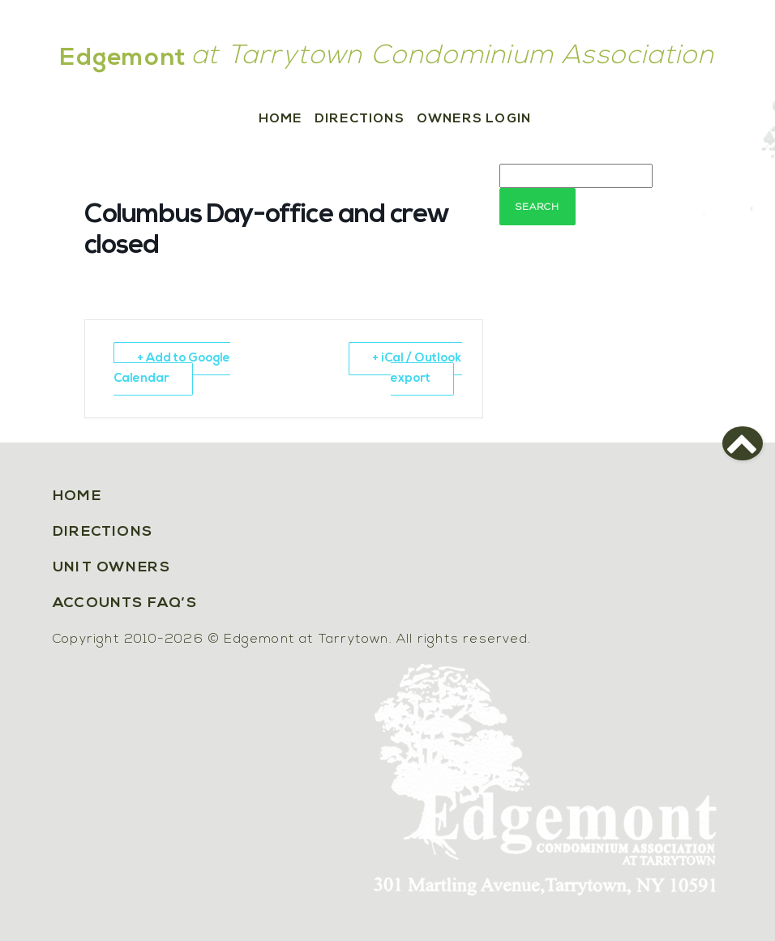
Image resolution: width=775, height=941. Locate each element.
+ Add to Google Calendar (171, 369)
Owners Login (474, 119)
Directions (360, 119)
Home (280, 119)
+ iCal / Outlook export (417, 369)
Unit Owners (111, 567)
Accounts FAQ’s (125, 603)
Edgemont (123, 58)
